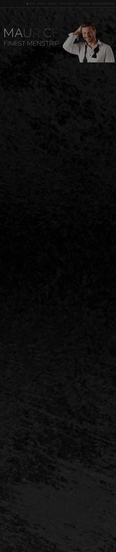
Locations (84, 4)
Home (30, 4)
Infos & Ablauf (67, 4)
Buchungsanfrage (103, 4)
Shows (41, 4)
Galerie (52, 4)
